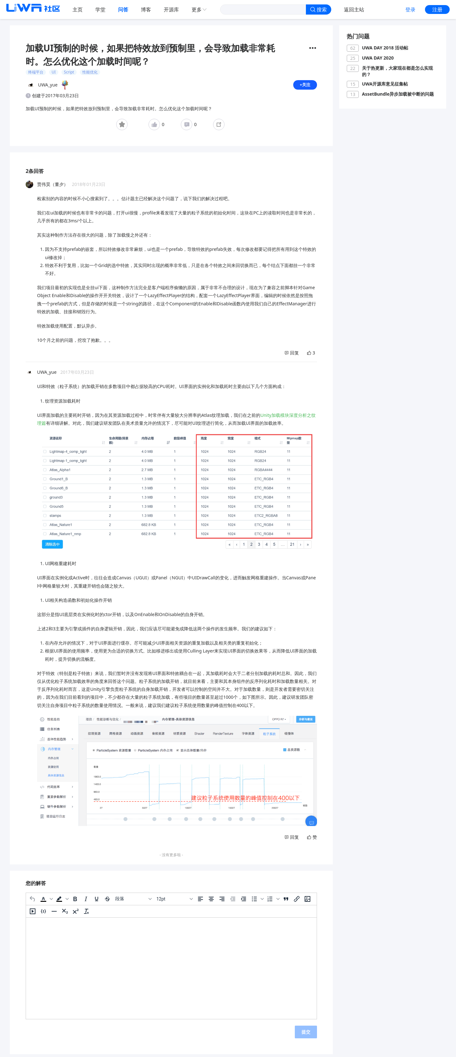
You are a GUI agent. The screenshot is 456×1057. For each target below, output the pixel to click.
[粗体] (75, 901)
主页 (78, 9)
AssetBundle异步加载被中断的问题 (398, 94)
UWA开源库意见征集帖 (385, 84)
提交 (305, 1034)
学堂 (100, 9)
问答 (123, 9)
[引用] (286, 901)
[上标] (75, 913)
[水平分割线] (54, 913)
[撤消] (32, 901)
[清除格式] (86, 913)
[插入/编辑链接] (296, 901)
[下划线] (96, 901)
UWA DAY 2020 (378, 58)
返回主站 (354, 9)
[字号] (174, 901)
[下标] (65, 913)
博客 (146, 9)
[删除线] (107, 901)
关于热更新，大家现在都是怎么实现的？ (397, 71)
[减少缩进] (232, 901)
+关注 (304, 86)
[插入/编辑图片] (307, 901)
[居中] (211, 901)
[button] (46, 901)
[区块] (133, 901)
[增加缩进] (243, 901)
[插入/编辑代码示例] (43, 913)
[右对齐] (222, 901)
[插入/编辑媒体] (32, 913)
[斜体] (85, 901)
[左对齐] (200, 901)
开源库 (171, 9)
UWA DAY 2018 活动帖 (385, 48)
